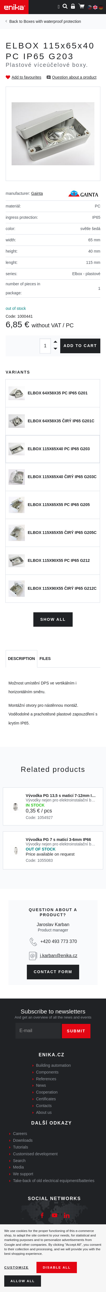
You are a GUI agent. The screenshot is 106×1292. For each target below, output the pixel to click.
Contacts (44, 1105)
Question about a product (74, 77)
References (46, 1079)
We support (23, 1174)
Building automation (53, 1065)
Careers (20, 1133)
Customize (16, 1267)
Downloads (23, 1140)
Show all (53, 619)
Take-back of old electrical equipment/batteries (53, 1180)
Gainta (37, 193)
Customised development (35, 1154)
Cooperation (47, 1092)
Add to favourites (26, 77)
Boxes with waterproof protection (52, 21)
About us (44, 1112)
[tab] (21, 659)
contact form (53, 971)
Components (47, 1072)
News (41, 1085)
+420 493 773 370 (58, 941)
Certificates (46, 1099)
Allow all (22, 1281)
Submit (76, 1031)
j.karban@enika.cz (58, 955)
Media (18, 1167)
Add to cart (80, 345)
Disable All (57, 1267)
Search (19, 1160)
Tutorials (20, 1147)
